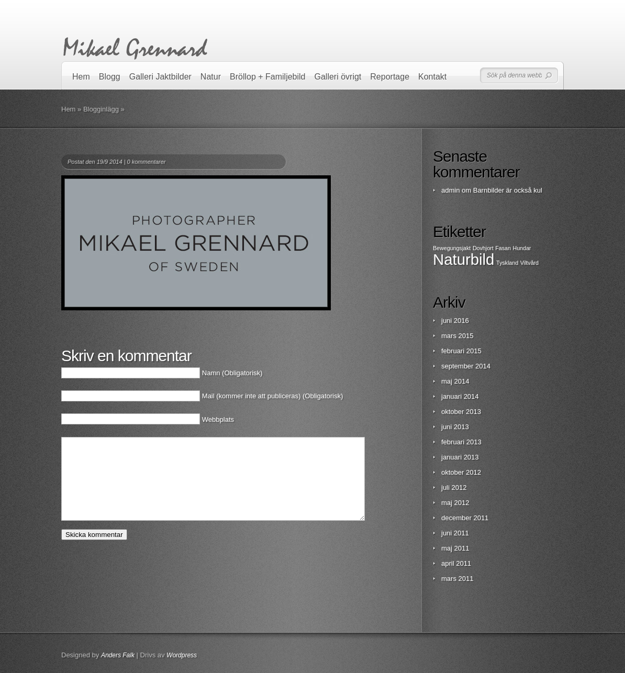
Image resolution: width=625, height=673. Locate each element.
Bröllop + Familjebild (268, 76)
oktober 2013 (461, 412)
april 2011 (456, 563)
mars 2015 (457, 336)
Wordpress (181, 655)
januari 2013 (460, 457)
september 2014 (465, 366)
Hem (81, 76)
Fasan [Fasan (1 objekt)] (503, 248)
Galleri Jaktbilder (160, 76)
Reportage (389, 76)
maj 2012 (455, 503)
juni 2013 (455, 427)
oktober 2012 (461, 472)
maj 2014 (455, 381)
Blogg (109, 76)
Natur (210, 76)
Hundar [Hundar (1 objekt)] (521, 248)
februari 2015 (461, 351)
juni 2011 (455, 533)
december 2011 (464, 518)
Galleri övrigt (338, 76)
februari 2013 (461, 442)
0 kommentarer (146, 162)
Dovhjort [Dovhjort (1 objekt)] (483, 248)
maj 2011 (455, 548)
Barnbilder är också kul (507, 190)
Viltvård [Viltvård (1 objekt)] (529, 263)
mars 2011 (457, 578)
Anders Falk (118, 655)
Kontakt (432, 76)
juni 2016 (455, 320)
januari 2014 (460, 396)
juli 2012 (453, 487)
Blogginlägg (101, 109)
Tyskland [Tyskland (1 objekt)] (507, 263)
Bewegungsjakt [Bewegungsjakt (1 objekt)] (452, 248)
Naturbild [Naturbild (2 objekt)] (463, 259)
